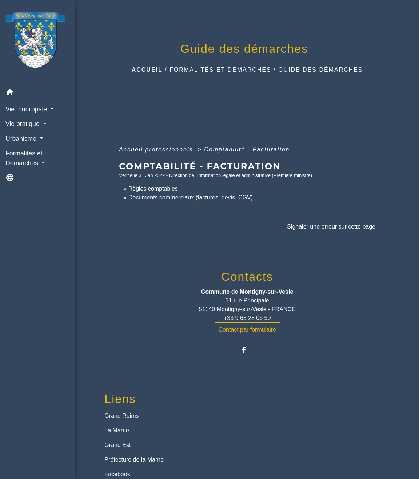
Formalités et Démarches (220, 70)
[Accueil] (37, 42)
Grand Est (117, 445)
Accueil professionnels (157, 149)
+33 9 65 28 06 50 (247, 318)
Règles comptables (153, 189)
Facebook (117, 474)
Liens (120, 398)
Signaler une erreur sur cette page (331, 226)
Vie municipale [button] (27, 109)
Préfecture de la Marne (134, 459)
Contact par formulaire (247, 329)
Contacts (247, 276)
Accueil (147, 70)
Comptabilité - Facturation (247, 149)
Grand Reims (121, 416)
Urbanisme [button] (21, 138)
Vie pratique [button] (23, 123)
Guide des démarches (320, 70)
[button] (37, 93)
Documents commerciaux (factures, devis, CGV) (190, 197)
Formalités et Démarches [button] (24, 158)
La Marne (116, 430)
